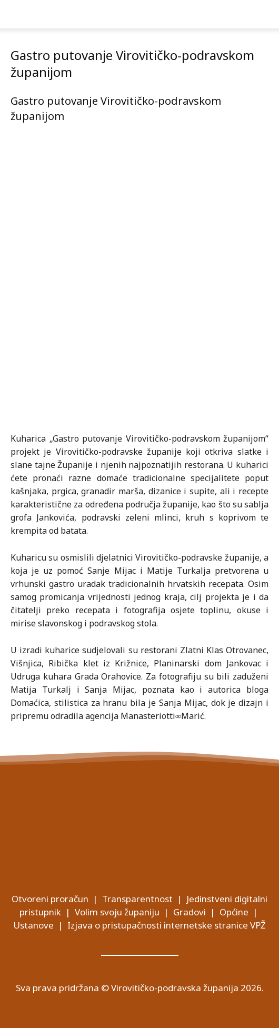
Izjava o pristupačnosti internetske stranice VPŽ (166, 925)
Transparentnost (137, 899)
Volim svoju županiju (117, 912)
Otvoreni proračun (50, 899)
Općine (234, 912)
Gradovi (189, 912)
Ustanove (33, 925)
